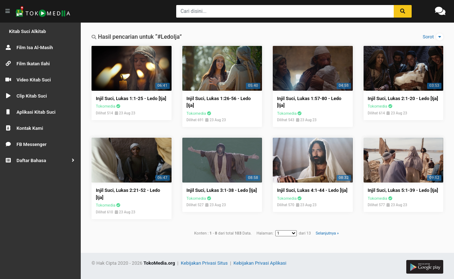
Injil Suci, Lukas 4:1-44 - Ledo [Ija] (312, 190)
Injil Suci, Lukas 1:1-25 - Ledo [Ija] (131, 98)
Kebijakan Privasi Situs (205, 263)
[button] (40, 160)
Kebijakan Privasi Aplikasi (260, 263)
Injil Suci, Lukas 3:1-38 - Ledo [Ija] (222, 190)
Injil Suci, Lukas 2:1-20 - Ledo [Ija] (403, 98)
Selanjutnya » (326, 233)
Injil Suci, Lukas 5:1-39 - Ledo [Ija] (403, 190)
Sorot (433, 37)
